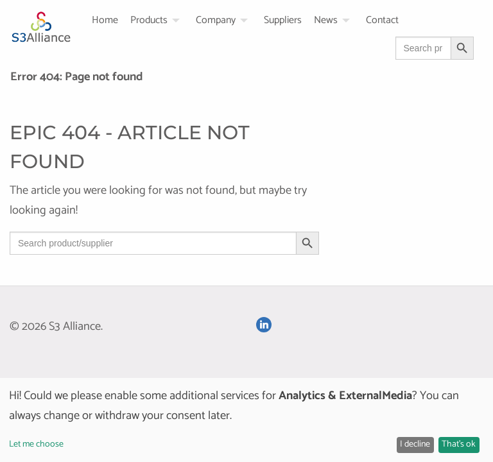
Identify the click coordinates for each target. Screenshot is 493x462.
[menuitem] (111, 21)
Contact (382, 21)
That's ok (459, 444)
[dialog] (246, 420)
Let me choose (36, 444)
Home (105, 21)
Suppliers (283, 21)
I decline (415, 444)
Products (149, 21)
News (326, 21)
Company (216, 21)
